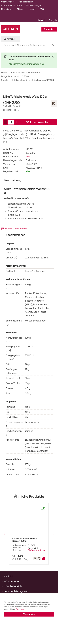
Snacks (16, 76)
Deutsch (41, 20)
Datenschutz (21, 609)
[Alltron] (10, 29)
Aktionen (21, 9)
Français (53, 20)
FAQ (42, 9)
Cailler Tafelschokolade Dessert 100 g (24, 539)
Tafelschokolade (20, 80)
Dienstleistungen (33, 5)
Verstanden (29, 614)
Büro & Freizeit (18, 72)
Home (4, 72)
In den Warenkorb (38, 122)
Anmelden (49, 29)
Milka (28, 156)
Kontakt (32, 9)
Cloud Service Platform (11, 5)
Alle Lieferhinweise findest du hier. (26, 64)
